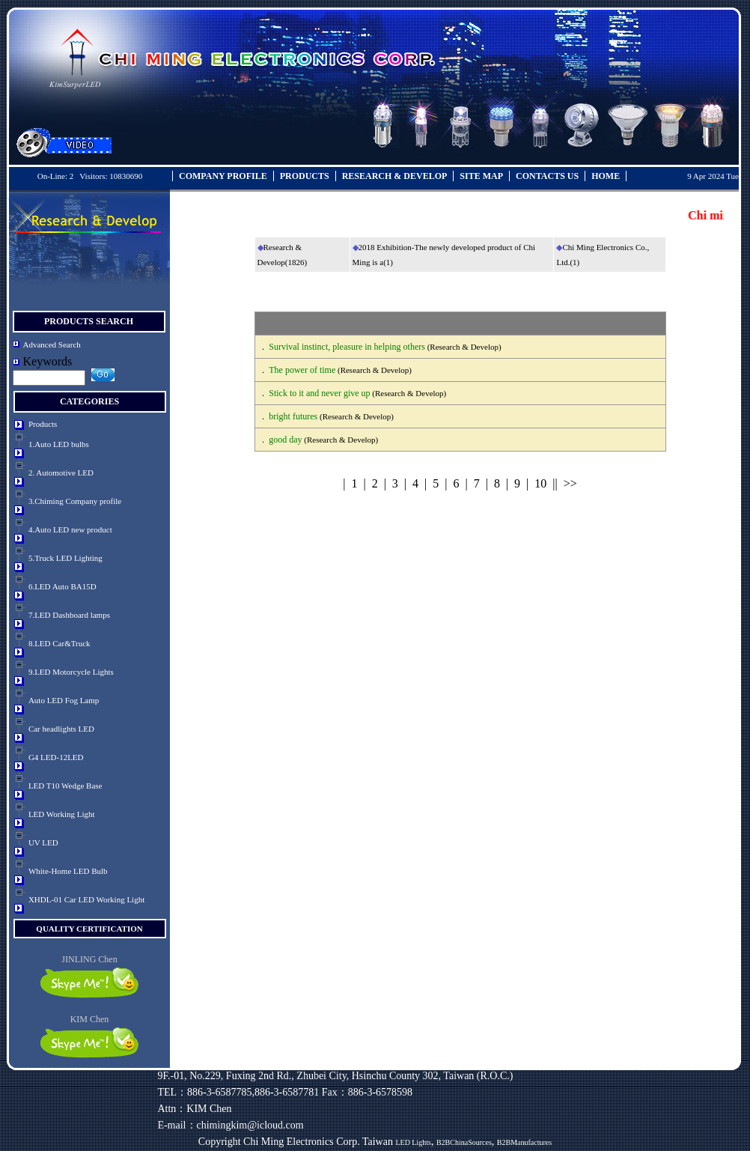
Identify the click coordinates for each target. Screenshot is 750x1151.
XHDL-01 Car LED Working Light (86, 899)
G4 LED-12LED (56, 757)
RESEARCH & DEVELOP (395, 176)
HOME (605, 176)
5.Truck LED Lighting (65, 557)
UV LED (43, 842)
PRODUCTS (304, 176)
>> (570, 483)
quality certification (89, 928)
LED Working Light (61, 814)
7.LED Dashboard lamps (69, 614)
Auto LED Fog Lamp (63, 700)
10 (540, 483)
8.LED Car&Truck (59, 643)
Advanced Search (52, 344)
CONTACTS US (547, 176)
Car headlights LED (61, 728)
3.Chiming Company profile (74, 500)
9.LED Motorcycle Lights (71, 671)
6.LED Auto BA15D (62, 586)
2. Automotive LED (61, 472)
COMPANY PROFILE (223, 176)
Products (43, 423)
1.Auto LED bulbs (58, 444)
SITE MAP (481, 176)
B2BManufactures (524, 1142)
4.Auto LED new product (70, 529)
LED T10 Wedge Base (65, 785)
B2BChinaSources (464, 1142)
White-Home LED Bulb (68, 870)
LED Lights (413, 1142)
